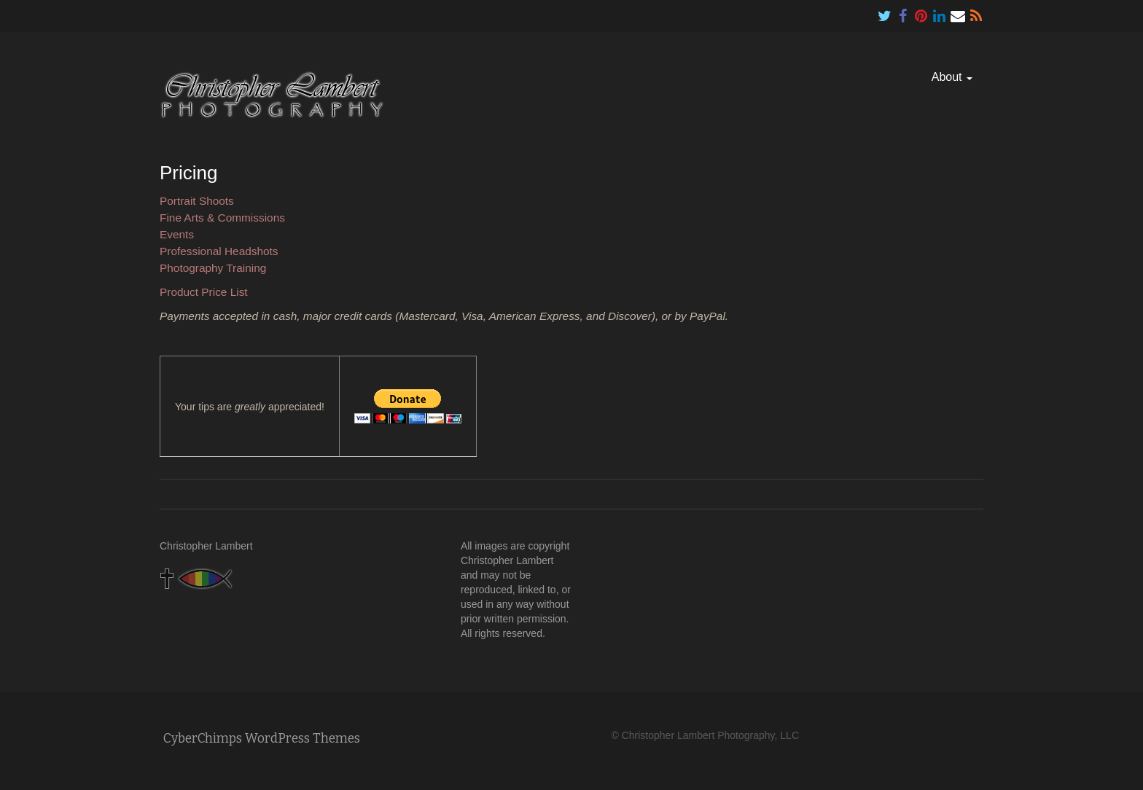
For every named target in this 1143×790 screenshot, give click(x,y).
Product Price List (204, 292)
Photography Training (213, 268)
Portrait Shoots (197, 201)
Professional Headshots (219, 251)
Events (177, 234)
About (952, 77)
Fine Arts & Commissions (222, 217)
